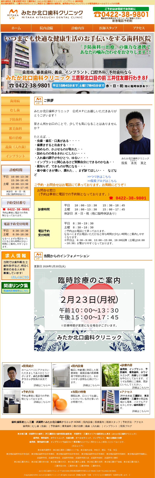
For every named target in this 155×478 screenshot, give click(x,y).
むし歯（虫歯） (40, 426)
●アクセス (126, 391)
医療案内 (99, 422)
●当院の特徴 (78, 391)
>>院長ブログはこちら (102, 180)
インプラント (111, 426)
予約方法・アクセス (132, 422)
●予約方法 (28, 391)
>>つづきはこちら (99, 176)
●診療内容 (126, 365)
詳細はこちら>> (42, 385)
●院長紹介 (28, 365)
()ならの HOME (46, 422)
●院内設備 (77, 365)
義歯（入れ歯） (93, 426)
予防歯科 (55, 426)
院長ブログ (126, 426)
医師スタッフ (113, 422)
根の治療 (78, 426)
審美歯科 (66, 426)
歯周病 (26, 426)
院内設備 (87, 422)
